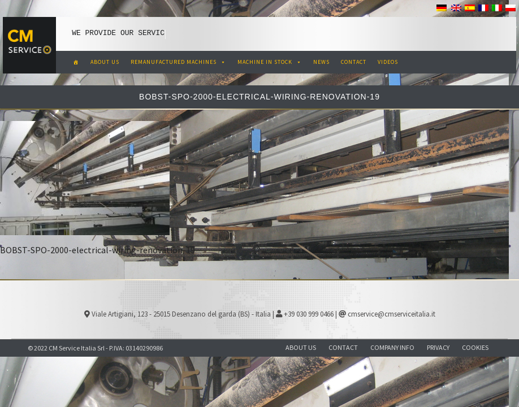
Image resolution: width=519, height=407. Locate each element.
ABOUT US (104, 62)
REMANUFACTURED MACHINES (178, 62)
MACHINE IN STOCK (269, 62)
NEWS (321, 62)
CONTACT (353, 62)
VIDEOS (388, 62)
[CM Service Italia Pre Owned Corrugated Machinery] (76, 62)
